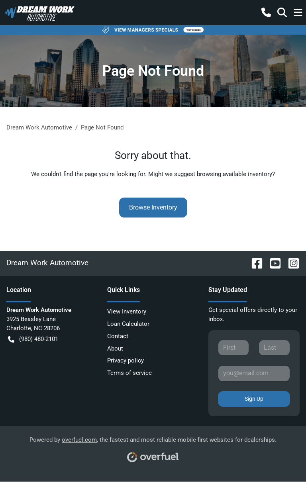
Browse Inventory (153, 207)
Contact (117, 336)
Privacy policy (125, 360)
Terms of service (129, 372)
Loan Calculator (128, 323)
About (115, 348)
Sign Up (254, 399)
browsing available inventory (234, 174)
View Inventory (126, 311)
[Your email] (254, 373)
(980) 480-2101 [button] (33, 339)
